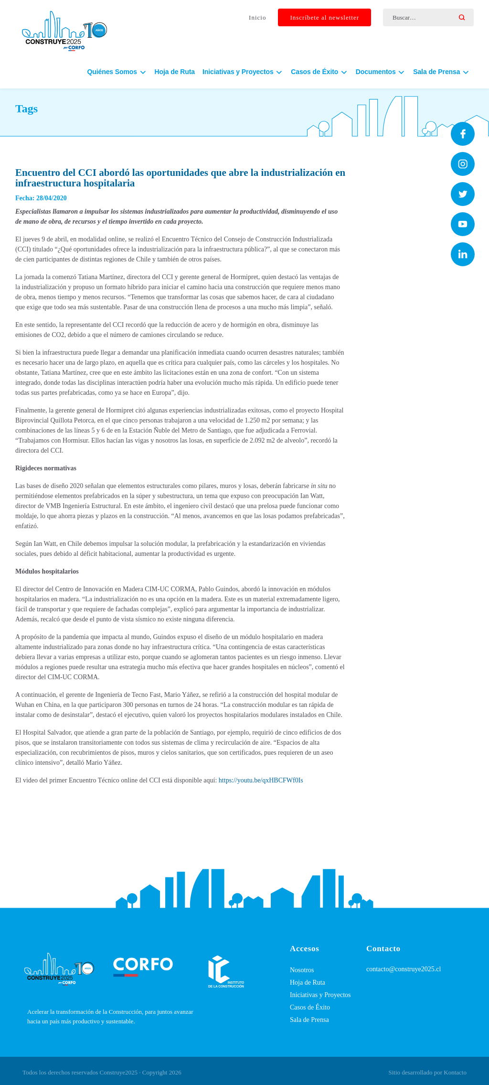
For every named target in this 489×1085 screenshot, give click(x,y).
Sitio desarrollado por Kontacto (427, 1072)
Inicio (257, 18)
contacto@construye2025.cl (403, 969)
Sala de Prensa (309, 1019)
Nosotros (302, 970)
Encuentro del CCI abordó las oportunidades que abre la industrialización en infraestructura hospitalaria (180, 178)
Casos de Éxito (310, 1007)
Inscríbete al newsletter (324, 18)
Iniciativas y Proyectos (320, 994)
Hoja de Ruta (175, 77)
